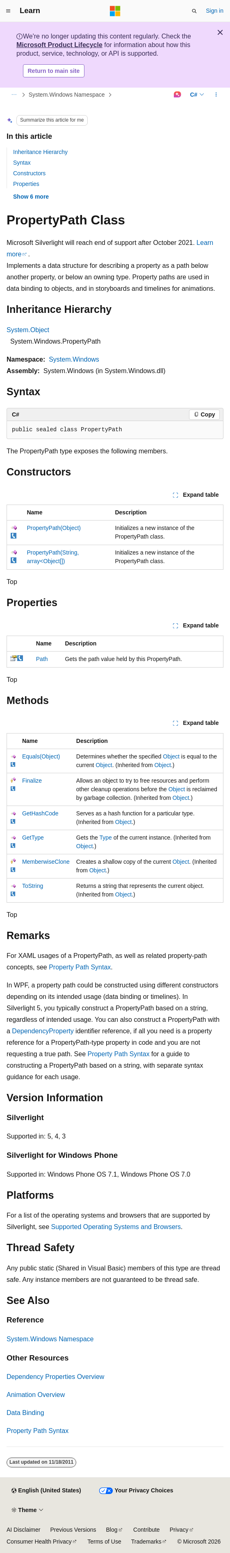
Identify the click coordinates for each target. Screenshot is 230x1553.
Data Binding (25, 1412)
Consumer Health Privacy (39, 1541)
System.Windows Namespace (67, 94)
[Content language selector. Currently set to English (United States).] (46, 1490)
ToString (32, 886)
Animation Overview (36, 1394)
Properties (26, 184)
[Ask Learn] (177, 95)
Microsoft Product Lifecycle (59, 44)
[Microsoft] (115, 11)
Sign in (214, 10)
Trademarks (146, 1541)
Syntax (22, 162)
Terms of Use (104, 1541)
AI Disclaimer (23, 1529)
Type (105, 837)
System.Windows (74, 359)
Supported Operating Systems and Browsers (116, 1226)
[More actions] (216, 95)
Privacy (179, 1529)
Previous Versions (73, 1529)
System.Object (28, 329)
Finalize (32, 780)
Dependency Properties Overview (55, 1376)
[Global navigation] (8, 11)
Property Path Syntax (80, 967)
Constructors (29, 173)
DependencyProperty (42, 1031)
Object (171, 756)
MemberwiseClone (46, 861)
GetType (33, 837)
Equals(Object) (41, 756)
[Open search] (194, 11)
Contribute (146, 1529)
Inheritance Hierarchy (40, 152)
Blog (112, 1529)
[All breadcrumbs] (14, 95)
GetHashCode (40, 813)
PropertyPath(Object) (54, 528)
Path (42, 659)
